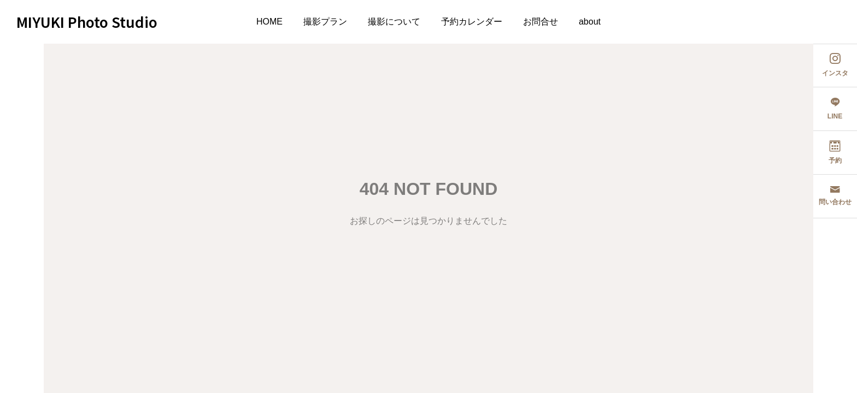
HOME (269, 21)
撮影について (394, 21)
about (590, 21)
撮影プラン (325, 21)
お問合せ (540, 21)
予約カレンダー (471, 21)
